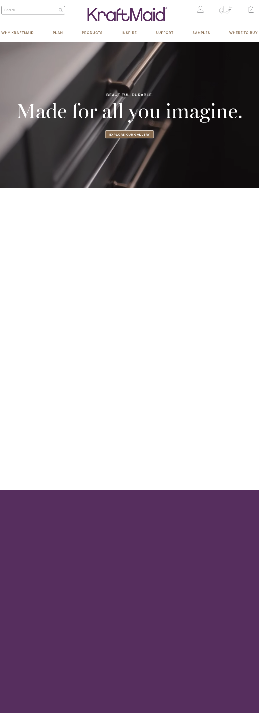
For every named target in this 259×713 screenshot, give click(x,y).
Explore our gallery (129, 134)
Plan (58, 33)
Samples (201, 33)
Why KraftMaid (17, 33)
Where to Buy (243, 33)
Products (92, 33)
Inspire (129, 33)
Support (165, 33)
